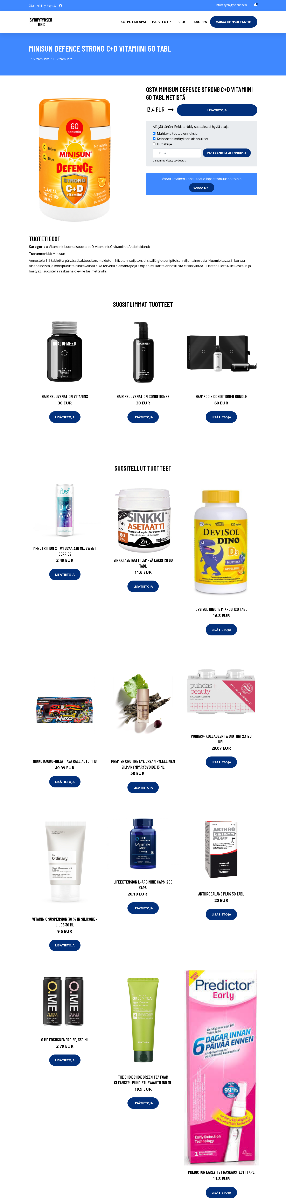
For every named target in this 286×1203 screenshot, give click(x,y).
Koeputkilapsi (133, 22)
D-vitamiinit (100, 246)
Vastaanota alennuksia (226, 153)
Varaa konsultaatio (233, 22)
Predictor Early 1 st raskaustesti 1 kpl (221, 1172)
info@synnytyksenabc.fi (231, 5)
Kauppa (200, 22)
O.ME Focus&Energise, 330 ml (65, 1039)
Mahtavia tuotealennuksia (177, 133)
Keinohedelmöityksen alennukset (182, 139)
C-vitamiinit (62, 59)
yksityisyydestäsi (176, 160)
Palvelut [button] (160, 22)
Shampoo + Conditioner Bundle (221, 396)
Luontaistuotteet (77, 246)
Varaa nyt (201, 188)
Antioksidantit (139, 246)
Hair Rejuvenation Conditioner (143, 396)
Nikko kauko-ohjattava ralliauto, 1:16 (65, 761)
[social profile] (60, 5)
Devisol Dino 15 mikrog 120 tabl (221, 609)
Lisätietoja (217, 110)
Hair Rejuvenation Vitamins (65, 396)
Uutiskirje (164, 144)
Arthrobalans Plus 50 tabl (221, 893)
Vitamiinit (41, 59)
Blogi (182, 22)
